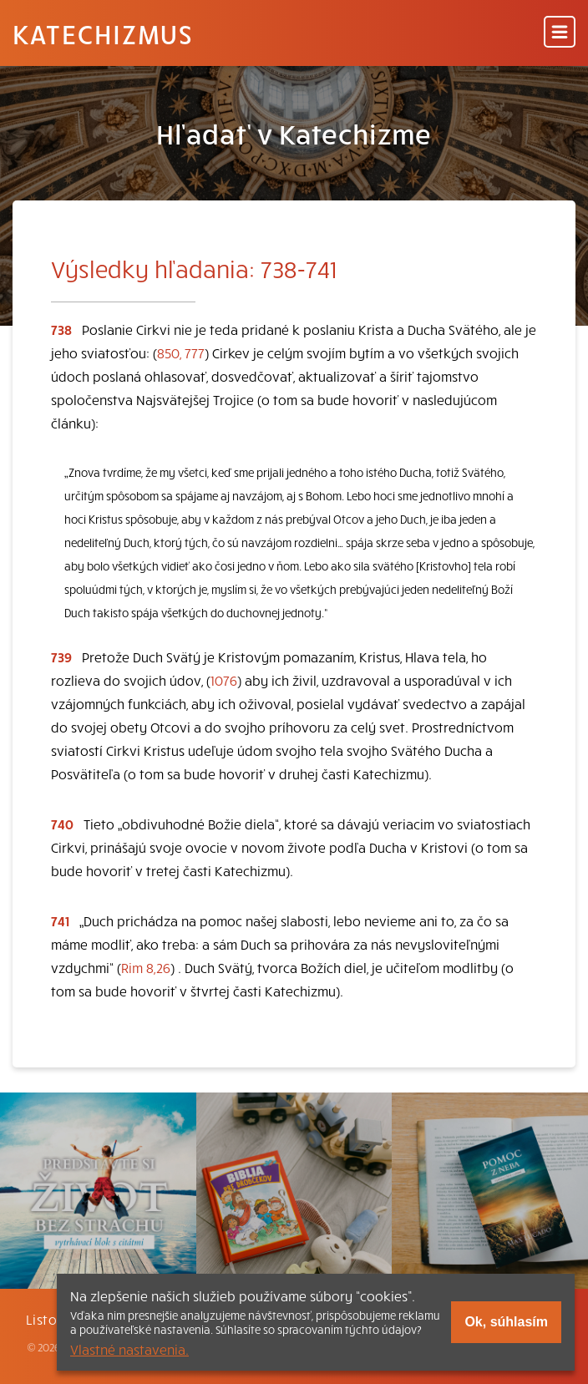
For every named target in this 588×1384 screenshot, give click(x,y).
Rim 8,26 (145, 967)
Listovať (52, 1318)
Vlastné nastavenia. (129, 1349)
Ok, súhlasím (506, 1322)
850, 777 (181, 352)
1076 (223, 680)
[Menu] (559, 33)
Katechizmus (103, 33)
